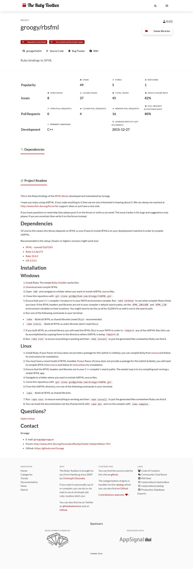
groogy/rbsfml (40, 27)
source (155, 351)
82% (148, 98)
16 (114, 114)
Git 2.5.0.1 (31, 260)
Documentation (29, 479)
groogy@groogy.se (44, 437)
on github (113, 472)
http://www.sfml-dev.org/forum (38, 206)
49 (82, 85)
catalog (119, 482)
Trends (24, 476)
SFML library (62, 195)
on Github (122, 486)
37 (82, 98)
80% (148, 114)
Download (31, 286)
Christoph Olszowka (74, 476)
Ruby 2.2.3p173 (34, 251)
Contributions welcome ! (113, 492)
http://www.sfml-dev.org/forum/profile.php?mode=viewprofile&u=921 (72, 441)
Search (24, 487)
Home (24, 468)
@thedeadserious (71, 503)
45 (114, 98)
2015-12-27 (121, 129)
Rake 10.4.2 (32, 255)
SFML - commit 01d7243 (39, 247)
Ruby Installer (59, 282)
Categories (26, 472)
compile (46, 286)
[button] (155, 5)
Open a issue (28, 416)
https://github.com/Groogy (49, 446)
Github (63, 507)
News (24, 483)
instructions (79, 363)
